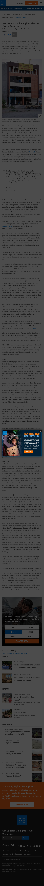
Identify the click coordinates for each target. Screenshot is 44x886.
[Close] (40, 431)
